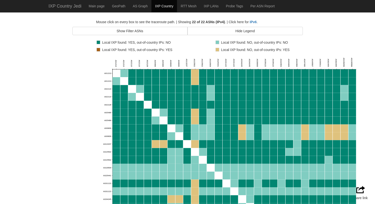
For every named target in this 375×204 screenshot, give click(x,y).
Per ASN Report (262, 6)
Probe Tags (234, 6)
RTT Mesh (189, 6)
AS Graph (140, 6)
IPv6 (253, 22)
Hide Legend (245, 31)
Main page (97, 6)
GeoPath (118, 6)
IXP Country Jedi (65, 6)
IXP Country (164, 6)
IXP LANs (211, 6)
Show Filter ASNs (130, 31)
